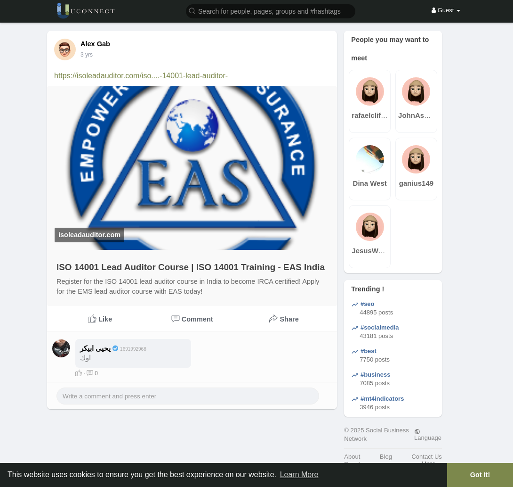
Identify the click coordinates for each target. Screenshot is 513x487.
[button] (271, 10)
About (352, 457)
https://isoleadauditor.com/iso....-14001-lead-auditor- (141, 76)
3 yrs (86, 54)
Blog (386, 457)
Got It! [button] (480, 475)
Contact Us (426, 457)
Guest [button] (446, 10)
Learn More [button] (299, 474)
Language (427, 435)
